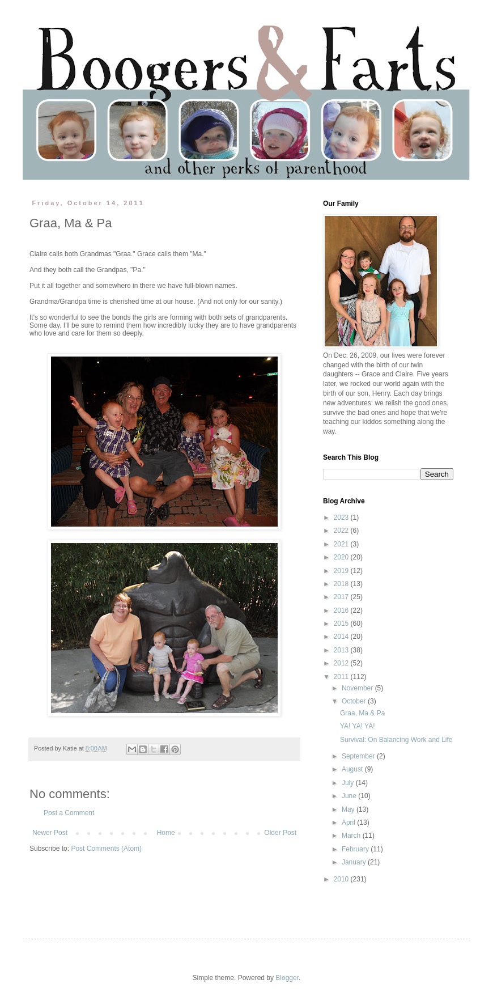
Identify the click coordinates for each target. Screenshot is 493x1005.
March (352, 835)
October (355, 701)
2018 (342, 584)
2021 (342, 544)
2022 (342, 531)
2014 (342, 637)
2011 (342, 677)
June (350, 796)
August (353, 769)
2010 (342, 879)
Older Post (280, 833)
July (349, 783)
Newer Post (49, 833)
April (349, 822)
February (356, 849)
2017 (342, 597)
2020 (342, 557)
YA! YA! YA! (357, 726)
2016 (342, 610)
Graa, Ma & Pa (362, 713)
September (359, 756)
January (355, 862)
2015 (342, 623)
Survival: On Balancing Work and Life (396, 740)
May (349, 809)
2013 (342, 650)
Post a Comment (69, 813)
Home (166, 833)
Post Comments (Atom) (106, 849)
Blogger (287, 978)
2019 (342, 571)
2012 (342, 663)
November (358, 688)
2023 (342, 517)
